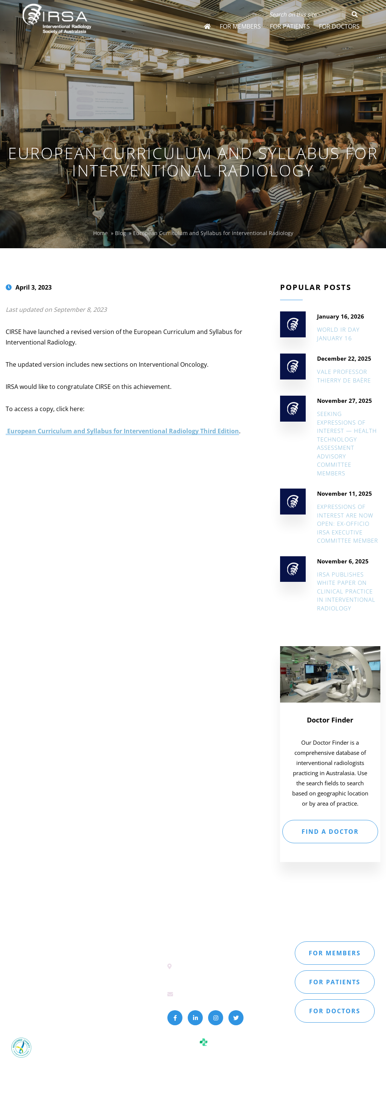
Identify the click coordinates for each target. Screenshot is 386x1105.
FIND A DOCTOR (330, 831)
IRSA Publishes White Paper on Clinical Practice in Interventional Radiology (346, 591)
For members (335, 953)
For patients (334, 982)
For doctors (334, 1011)
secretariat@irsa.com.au (210, 993)
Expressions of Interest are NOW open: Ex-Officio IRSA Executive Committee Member (347, 523)
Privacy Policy (55, 1007)
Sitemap (21, 1007)
